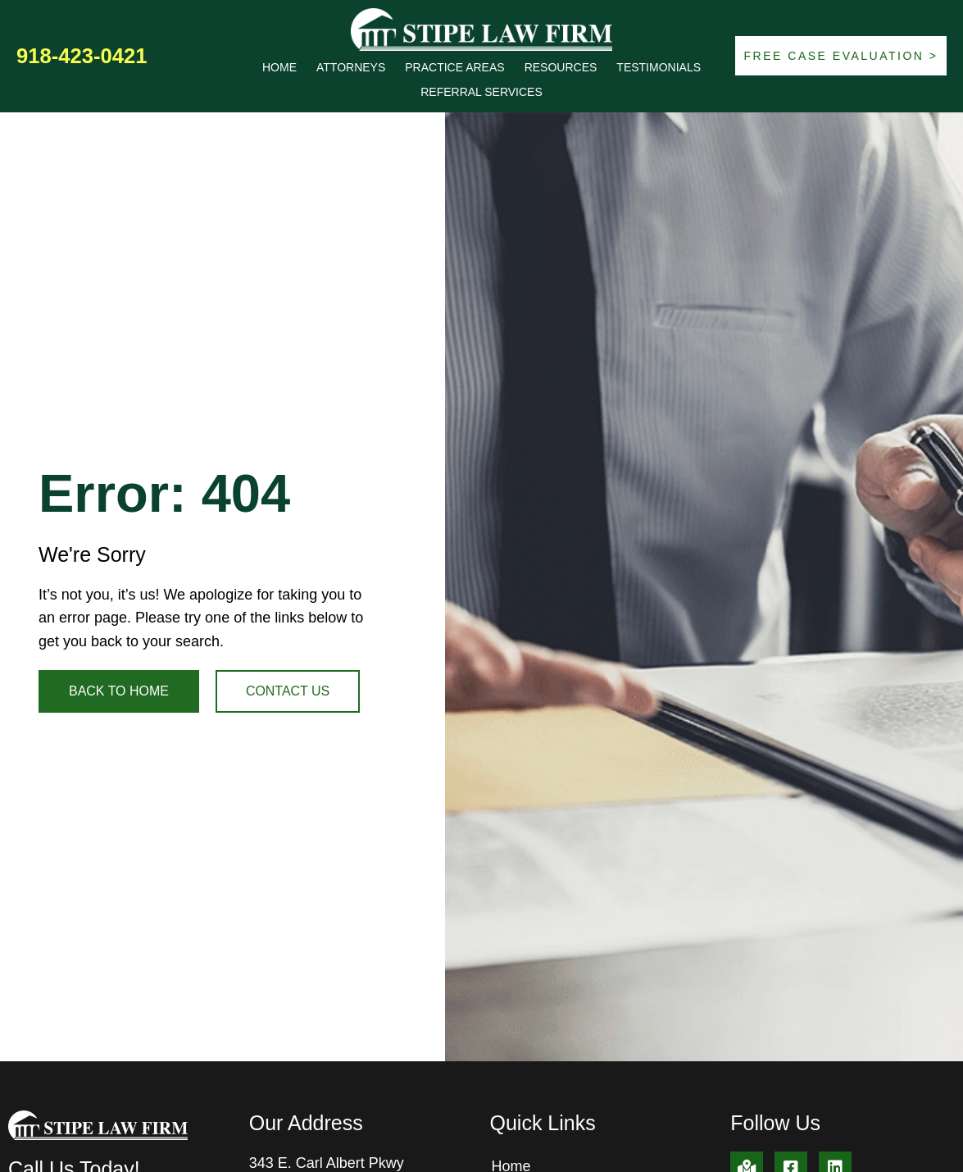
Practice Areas (454, 67)
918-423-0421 (81, 55)
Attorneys (350, 67)
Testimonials (658, 67)
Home (279, 67)
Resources (561, 67)
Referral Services (481, 91)
